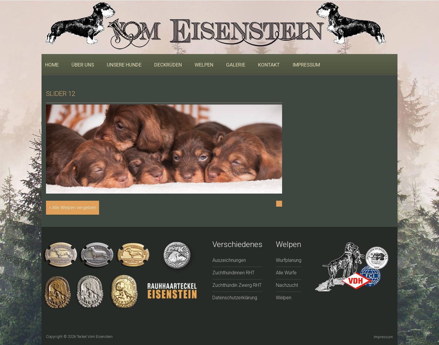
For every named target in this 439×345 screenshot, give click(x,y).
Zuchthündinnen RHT (233, 273)
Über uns (82, 65)
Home (52, 65)
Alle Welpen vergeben (74, 207)
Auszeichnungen (229, 260)
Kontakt (269, 65)
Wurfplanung (288, 260)
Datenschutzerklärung (234, 297)
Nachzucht (287, 285)
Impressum (306, 65)
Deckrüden (168, 65)
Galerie (235, 65)
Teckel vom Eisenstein (95, 336)
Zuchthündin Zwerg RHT (237, 285)
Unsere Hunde (124, 65)
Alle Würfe (286, 273)
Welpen (204, 65)
